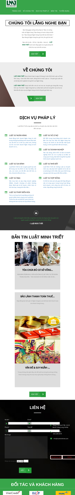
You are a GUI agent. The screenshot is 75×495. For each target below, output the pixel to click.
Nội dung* (8, 435)
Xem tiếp (34, 54)
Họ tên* (7, 420)
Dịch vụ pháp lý (42, 11)
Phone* (7, 427)
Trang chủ (16, 11)
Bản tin (54, 11)
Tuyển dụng (64, 11)
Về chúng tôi (28, 11)
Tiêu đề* (30, 427)
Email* (29, 420)
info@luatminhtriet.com (60, 439)
